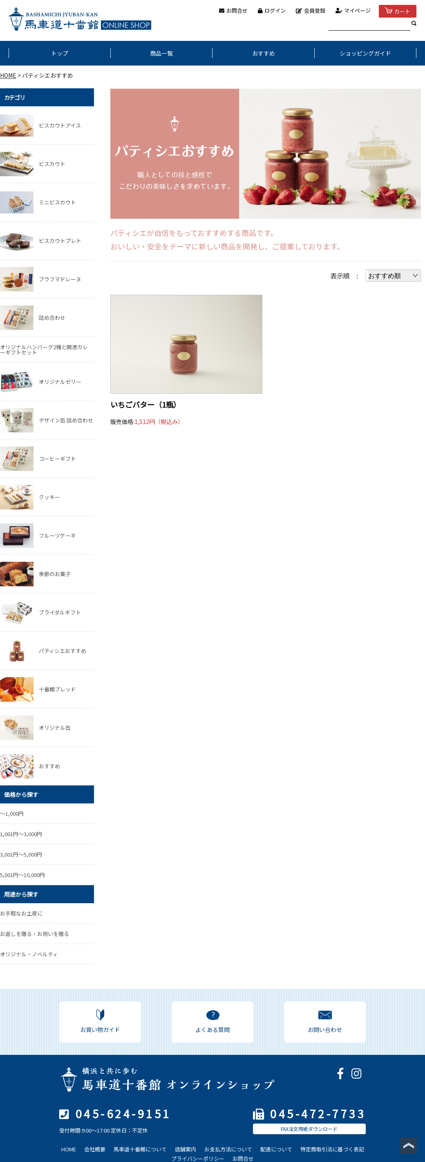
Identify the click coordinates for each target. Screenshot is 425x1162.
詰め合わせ (52, 317)
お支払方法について (228, 1149)
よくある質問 (212, 1021)
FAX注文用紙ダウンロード (309, 1128)
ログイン (272, 10)
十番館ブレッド (57, 689)
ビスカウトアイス (60, 125)
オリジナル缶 (55, 727)
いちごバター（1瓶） (145, 404)
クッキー (49, 497)
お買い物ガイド (100, 1021)
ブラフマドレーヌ (60, 279)
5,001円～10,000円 (22, 875)
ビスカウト (52, 164)
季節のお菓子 (55, 574)
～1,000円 (12, 813)
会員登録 (310, 10)
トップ (59, 53)
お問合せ (233, 10)
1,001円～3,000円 (21, 834)
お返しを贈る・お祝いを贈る (34, 934)
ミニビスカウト (57, 202)
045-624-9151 (123, 1114)
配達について (276, 1149)
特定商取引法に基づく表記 (332, 1149)
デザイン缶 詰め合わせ (66, 420)
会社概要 (94, 1149)
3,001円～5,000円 (21, 854)
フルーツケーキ (57, 535)
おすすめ (263, 53)
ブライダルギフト (60, 612)
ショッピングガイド (365, 53)
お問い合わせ (325, 1021)
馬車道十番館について (140, 1149)
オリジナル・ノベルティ (29, 954)
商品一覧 (161, 53)
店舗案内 (185, 1149)
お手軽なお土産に (21, 913)
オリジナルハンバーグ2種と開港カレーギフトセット (44, 349)
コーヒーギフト (57, 458)
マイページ (353, 10)
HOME (8, 75)
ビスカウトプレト (60, 241)
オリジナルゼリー (60, 382)
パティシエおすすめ (62, 651)
